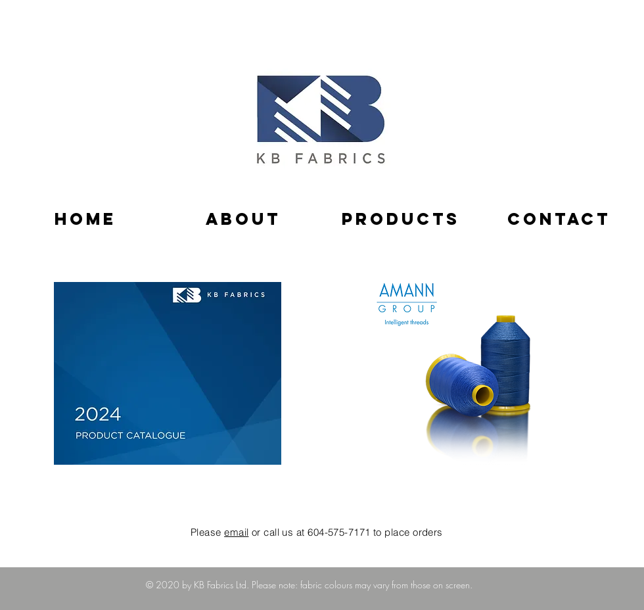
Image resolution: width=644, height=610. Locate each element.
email (236, 532)
